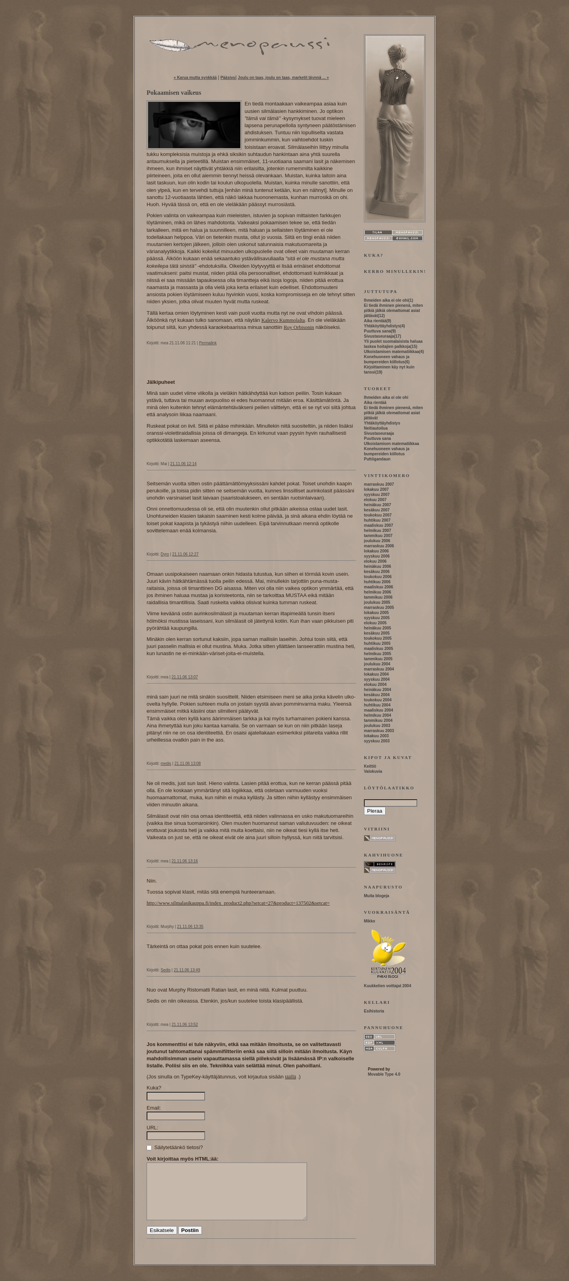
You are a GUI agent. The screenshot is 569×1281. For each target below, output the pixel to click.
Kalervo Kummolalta (283, 320)
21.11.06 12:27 (185, 554)
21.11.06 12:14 (183, 464)
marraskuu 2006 (379, 546)
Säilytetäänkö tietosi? (175, 1147)
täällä (290, 1077)
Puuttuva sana (377, 331)
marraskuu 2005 (379, 607)
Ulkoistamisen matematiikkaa (391, 351)
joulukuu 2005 (377, 602)
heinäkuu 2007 (377, 505)
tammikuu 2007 (378, 535)
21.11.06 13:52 (184, 1024)
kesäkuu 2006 (377, 571)
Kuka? (154, 1088)
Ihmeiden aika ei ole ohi (386, 300)
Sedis (166, 970)
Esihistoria (374, 1011)
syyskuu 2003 (377, 741)
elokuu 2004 (375, 684)
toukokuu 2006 (378, 577)
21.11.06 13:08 (187, 763)
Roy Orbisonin (299, 327)
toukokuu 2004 (378, 700)
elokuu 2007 (375, 500)
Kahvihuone (383, 855)
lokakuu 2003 (376, 736)
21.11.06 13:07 (184, 677)
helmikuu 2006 (377, 592)
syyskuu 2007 (377, 494)
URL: (152, 1128)
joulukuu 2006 (377, 541)
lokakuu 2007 (376, 489)
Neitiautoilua (376, 428)
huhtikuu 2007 (377, 520)
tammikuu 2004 (378, 720)
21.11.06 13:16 (184, 861)
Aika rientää (375, 321)
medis (166, 763)
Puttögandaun (377, 459)
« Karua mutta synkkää (195, 77)
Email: (154, 1108)
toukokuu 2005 (378, 638)
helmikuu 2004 (377, 715)
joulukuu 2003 (377, 725)
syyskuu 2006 (377, 556)
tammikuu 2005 (378, 659)
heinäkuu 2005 (377, 628)
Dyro (165, 554)
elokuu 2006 (375, 561)
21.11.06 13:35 (190, 926)
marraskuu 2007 (379, 484)
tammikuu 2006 (378, 597)
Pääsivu (228, 77)
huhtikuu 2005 (377, 643)
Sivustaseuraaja (379, 336)
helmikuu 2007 (377, 530)
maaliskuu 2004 (378, 710)
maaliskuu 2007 (378, 525)
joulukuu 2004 (377, 664)
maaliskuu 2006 (378, 587)
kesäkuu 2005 (377, 633)
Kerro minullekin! (395, 271)
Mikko (369, 921)
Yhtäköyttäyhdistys (382, 326)
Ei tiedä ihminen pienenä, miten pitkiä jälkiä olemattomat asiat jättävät (393, 310)
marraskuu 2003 (379, 731)
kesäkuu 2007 (377, 510)
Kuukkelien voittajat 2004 (387, 986)
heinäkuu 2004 (377, 689)
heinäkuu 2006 (377, 566)
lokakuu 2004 (376, 674)
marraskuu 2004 (379, 669)
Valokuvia (373, 771)
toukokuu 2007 (378, 515)
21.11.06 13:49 (187, 970)
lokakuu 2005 (376, 612)
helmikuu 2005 (377, 654)
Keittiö (370, 766)
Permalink (208, 343)
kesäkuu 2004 (377, 695)
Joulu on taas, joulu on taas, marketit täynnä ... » (283, 77)
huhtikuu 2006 (377, 582)
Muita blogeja (376, 896)
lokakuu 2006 (376, 551)
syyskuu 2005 (377, 618)
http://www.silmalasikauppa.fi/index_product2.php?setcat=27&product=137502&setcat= (238, 903)
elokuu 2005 (375, 623)
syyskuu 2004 (377, 679)
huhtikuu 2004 (377, 705)
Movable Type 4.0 (384, 1074)
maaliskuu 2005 (378, 648)
